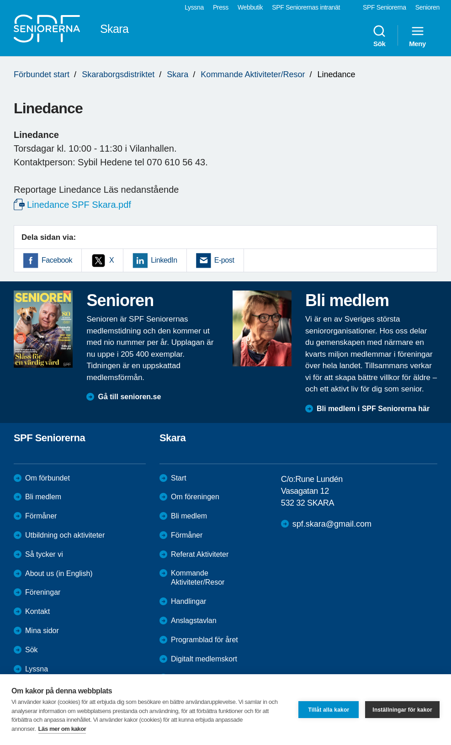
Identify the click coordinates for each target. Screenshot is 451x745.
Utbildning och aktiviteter (65, 535)
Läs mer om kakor (62, 728)
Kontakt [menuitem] (37, 611)
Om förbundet (47, 478)
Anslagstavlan (194, 620)
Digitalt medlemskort (204, 659)
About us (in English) (59, 573)
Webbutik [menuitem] (250, 7)
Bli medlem (43, 497)
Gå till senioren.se (129, 397)
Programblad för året (204, 640)
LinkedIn (164, 260)
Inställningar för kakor (402, 710)
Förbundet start (41, 74)
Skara (177, 74)
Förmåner (41, 516)
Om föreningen (195, 497)
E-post (224, 260)
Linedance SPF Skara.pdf (79, 205)
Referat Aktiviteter (199, 554)
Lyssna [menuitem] (194, 7)
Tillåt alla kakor (328, 710)
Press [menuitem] (220, 7)
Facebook (57, 260)
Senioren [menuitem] (427, 7)
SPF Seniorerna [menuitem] (384, 7)
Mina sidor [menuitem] (42, 630)
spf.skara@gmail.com (331, 523)
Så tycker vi (44, 554)
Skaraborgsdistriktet (118, 74)
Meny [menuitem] (417, 35)
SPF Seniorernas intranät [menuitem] (306, 7)
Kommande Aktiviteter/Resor (253, 74)
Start (178, 478)
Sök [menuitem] (379, 35)
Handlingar (188, 601)
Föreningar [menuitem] (42, 592)
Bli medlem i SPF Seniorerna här (373, 408)
